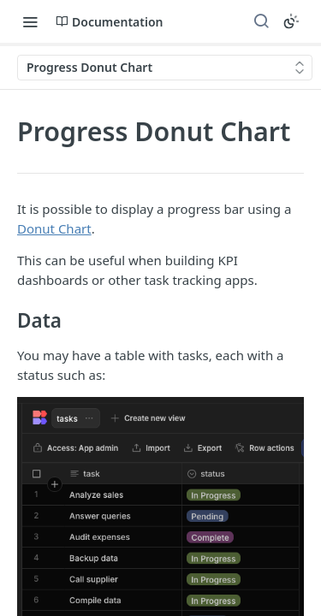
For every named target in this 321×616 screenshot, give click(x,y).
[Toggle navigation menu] (30, 21)
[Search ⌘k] (261, 21)
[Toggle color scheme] (291, 21)
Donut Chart (54, 228)
